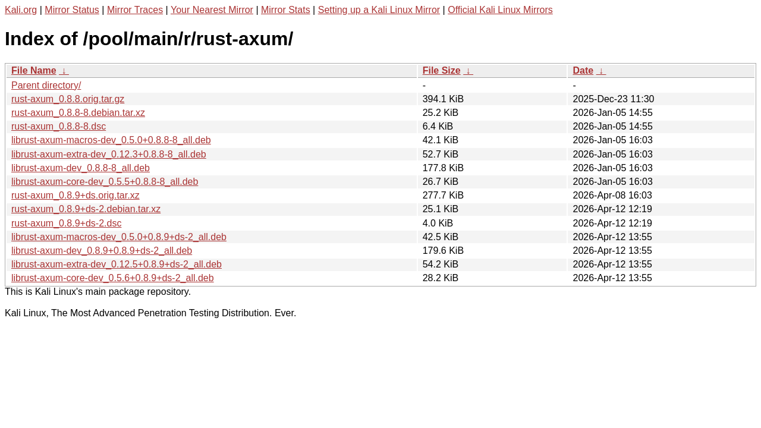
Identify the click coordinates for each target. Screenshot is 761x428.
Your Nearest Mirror (212, 10)
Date (583, 70)
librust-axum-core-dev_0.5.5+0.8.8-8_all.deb (104, 182)
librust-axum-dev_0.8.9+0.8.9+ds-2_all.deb (101, 251)
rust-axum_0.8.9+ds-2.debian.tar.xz (86, 209)
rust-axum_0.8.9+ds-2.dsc (66, 223)
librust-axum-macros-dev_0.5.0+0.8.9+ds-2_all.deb (119, 237)
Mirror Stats (285, 10)
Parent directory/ (46, 85)
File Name (33, 70)
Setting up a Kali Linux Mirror (379, 10)
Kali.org (21, 10)
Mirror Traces (135, 10)
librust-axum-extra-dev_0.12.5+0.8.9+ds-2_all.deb (116, 264)
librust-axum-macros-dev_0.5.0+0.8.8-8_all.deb (111, 140)
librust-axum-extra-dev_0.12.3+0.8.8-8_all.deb (108, 154)
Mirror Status (72, 10)
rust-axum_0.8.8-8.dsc (58, 126)
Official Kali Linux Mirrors (500, 10)
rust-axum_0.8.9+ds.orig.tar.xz (75, 195)
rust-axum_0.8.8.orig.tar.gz (67, 99)
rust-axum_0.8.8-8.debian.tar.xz (78, 113)
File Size (442, 70)
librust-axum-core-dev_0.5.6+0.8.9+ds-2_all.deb (112, 278)
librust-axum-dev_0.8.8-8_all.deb (80, 168)
